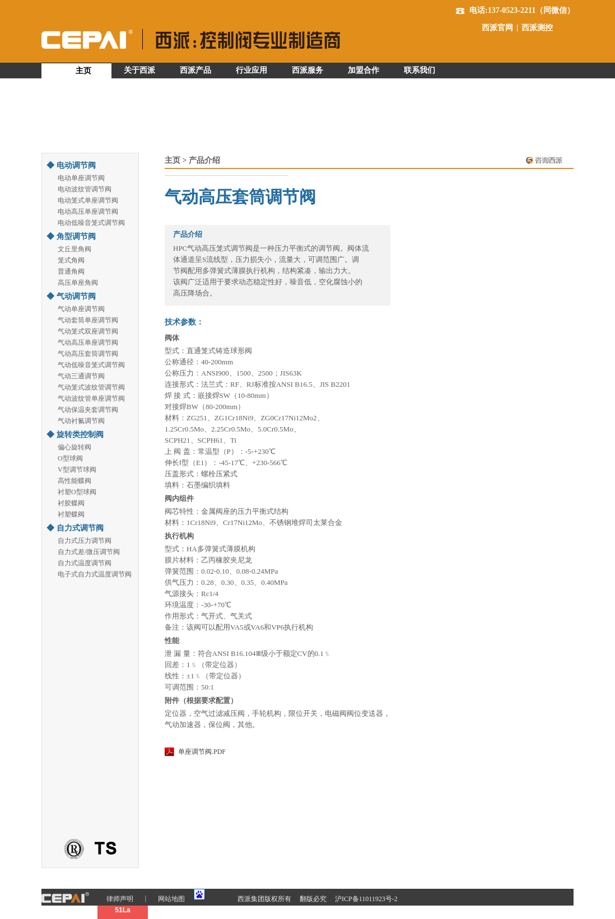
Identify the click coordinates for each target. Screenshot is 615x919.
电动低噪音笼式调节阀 (91, 223)
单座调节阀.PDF (202, 752)
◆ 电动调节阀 (71, 165)
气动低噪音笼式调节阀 (91, 365)
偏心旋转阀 (74, 447)
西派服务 (307, 70)
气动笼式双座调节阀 (88, 331)
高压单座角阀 (78, 283)
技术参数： (184, 322)
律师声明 (119, 899)
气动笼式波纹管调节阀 (91, 387)
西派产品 (195, 70)
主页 (83, 71)
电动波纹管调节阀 (84, 189)
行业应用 (251, 70)
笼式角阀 (71, 260)
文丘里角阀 (74, 249)
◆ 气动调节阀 (71, 296)
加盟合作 (363, 70)
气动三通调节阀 (81, 376)
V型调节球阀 (77, 469)
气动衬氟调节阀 (81, 421)
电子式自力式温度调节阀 (95, 574)
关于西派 (139, 70)
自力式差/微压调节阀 (89, 552)
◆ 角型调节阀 (71, 236)
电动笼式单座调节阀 (88, 200)
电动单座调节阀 (81, 178)
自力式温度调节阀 (84, 563)
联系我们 (419, 70)
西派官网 (497, 28)
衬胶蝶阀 (71, 503)
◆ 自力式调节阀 (75, 528)
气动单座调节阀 (81, 309)
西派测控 (537, 28)
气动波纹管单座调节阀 (91, 398)
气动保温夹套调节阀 (88, 410)
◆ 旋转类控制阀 (75, 434)
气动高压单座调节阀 (88, 342)
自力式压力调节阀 (84, 541)
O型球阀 (70, 458)
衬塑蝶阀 (71, 514)
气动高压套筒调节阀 (88, 354)
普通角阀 (71, 271)
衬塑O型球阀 (77, 492)
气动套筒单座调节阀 (88, 320)
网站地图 (171, 899)
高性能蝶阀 (74, 481)
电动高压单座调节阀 (88, 211)
